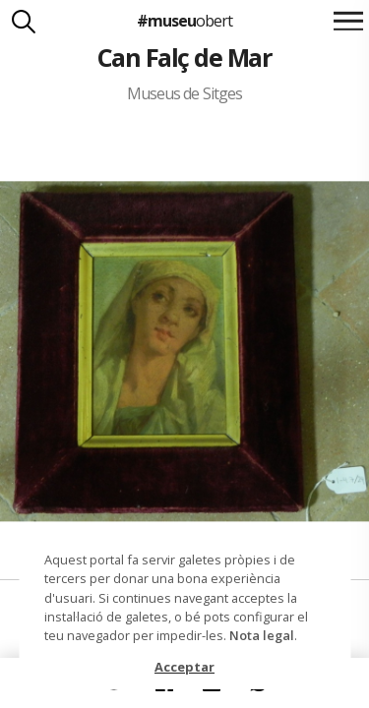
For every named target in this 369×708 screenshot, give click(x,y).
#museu (184, 20)
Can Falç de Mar (184, 57)
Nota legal (261, 635)
